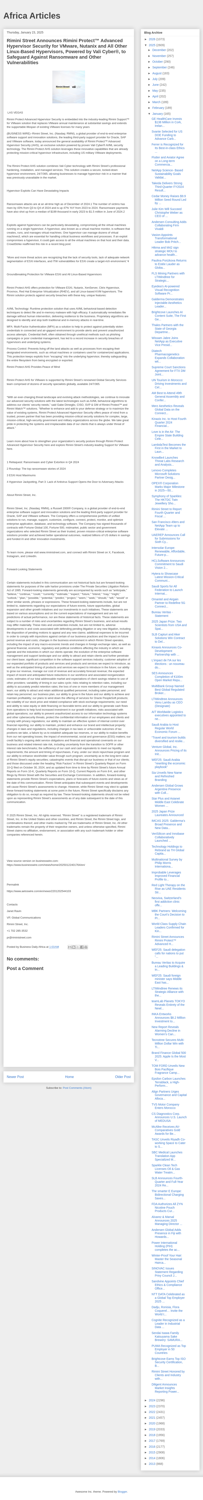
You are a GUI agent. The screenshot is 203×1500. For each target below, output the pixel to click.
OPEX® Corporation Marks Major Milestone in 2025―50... (168, 487)
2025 (152, 45)
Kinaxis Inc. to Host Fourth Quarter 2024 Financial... (169, 422)
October (158, 61)
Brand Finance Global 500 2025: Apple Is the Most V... (169, 1056)
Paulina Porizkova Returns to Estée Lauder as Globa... (169, 264)
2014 (152, 1458)
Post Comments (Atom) (77, 1087)
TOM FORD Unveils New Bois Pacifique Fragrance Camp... (168, 1069)
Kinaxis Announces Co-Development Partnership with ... (167, 651)
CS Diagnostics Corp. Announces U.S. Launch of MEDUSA (169, 1117)
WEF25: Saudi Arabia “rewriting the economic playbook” (168, 763)
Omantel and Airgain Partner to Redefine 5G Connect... (168, 603)
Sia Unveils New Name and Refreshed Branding (167, 776)
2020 (152, 1423)
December (159, 50)
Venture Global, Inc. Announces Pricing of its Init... (169, 750)
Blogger (122, 1491)
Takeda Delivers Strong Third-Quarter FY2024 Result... (168, 186)
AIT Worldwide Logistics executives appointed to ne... (169, 715)
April (155, 96)
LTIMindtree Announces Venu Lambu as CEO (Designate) (167, 702)
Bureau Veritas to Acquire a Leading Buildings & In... (168, 966)
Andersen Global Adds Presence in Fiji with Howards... (166, 1233)
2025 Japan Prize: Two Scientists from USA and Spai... (169, 625)
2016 (152, 1446)
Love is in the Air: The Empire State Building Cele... (167, 435)
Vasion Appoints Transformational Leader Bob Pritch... (166, 238)
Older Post (123, 1077)
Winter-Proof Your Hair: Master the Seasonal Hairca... (167, 1259)
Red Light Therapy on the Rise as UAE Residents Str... (169, 888)
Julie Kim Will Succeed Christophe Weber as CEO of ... (167, 212)
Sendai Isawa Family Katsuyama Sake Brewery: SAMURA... (167, 1336)
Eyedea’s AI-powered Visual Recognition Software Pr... (166, 290)
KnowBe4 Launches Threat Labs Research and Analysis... (168, 461)
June (155, 84)
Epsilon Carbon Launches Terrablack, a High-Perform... (168, 1082)
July (155, 79)
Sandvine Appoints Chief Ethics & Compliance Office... (168, 1285)
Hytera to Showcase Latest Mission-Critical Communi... (168, 577)
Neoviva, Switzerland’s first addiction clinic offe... (166, 901)
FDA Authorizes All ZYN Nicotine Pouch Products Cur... (167, 1207)
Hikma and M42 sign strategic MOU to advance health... (165, 251)
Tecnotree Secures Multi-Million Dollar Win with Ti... (168, 1043)
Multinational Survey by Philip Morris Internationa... (167, 863)
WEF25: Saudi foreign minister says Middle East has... (167, 979)
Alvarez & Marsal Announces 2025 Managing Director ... (167, 1220)
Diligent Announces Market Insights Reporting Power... (165, 1388)
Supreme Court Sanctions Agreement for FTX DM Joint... (168, 370)
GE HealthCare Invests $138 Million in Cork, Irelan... (167, 122)
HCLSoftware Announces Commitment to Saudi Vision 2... (168, 564)
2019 (152, 1429)
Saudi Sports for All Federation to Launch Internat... (167, 590)
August (157, 73)
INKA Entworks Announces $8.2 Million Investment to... (168, 1017)
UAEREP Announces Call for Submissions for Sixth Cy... (168, 538)
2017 (152, 1440)
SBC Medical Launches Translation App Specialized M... (167, 1156)
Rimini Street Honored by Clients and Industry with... (168, 1375)
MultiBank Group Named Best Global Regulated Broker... (168, 689)
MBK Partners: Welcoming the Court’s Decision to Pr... (169, 914)
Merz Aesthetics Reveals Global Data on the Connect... (168, 409)
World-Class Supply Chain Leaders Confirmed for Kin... (169, 927)
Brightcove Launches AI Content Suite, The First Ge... (169, 315)
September (159, 67)
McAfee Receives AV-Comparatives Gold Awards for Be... (166, 1130)
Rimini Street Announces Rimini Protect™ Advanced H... (168, 940)
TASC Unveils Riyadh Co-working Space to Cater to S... (169, 1143)
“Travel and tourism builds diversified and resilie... (169, 739)
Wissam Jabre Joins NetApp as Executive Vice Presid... (167, 341)
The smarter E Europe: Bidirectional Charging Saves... (168, 1194)
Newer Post (15, 1077)
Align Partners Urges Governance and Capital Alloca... (169, 1095)
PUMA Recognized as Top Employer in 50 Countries (169, 1349)
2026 (152, 39)
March (156, 102)
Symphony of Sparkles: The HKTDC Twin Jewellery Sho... (167, 499)
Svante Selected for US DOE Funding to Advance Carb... (167, 135)
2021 (152, 1417)
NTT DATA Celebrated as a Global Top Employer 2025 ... (168, 1297)
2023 (152, 1406)
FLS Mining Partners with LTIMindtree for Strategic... (168, 277)
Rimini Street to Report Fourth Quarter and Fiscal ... (167, 512)
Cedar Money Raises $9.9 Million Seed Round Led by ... (169, 199)
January (158, 113)
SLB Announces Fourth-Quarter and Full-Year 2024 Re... (167, 1181)
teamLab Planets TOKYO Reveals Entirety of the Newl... (168, 1004)
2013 (152, 1463)
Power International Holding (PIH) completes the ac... (166, 1246)
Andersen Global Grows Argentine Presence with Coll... (167, 789)
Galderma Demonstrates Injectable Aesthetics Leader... (168, 303)
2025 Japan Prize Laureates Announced (168, 813)
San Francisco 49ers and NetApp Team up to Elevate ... (168, 525)
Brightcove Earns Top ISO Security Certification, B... (169, 1362)
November (159, 56)
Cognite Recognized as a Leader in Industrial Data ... (168, 1323)
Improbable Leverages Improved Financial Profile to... (166, 876)
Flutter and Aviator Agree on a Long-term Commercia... (168, 161)
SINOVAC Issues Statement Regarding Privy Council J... (167, 1272)
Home (69, 1077)
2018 (152, 1435)
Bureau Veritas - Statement (162, 613)
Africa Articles (31, 15)
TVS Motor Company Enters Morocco (165, 1106)
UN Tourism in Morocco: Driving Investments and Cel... (169, 383)
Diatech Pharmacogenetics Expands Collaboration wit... (168, 356)
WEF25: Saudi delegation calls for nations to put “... (168, 953)
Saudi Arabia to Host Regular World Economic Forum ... (166, 728)
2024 (152, 1400)
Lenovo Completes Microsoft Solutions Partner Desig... (166, 474)
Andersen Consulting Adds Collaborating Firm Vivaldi (169, 225)
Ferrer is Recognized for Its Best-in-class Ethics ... (168, 148)
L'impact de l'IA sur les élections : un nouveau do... (168, 664)
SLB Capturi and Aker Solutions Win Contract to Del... (168, 638)
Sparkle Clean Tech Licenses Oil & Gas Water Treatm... (166, 1169)
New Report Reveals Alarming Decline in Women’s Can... (166, 1030)
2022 (152, 1412)
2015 (152, 1452)
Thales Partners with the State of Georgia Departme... (168, 328)
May (155, 90)
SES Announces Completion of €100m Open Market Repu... (167, 676)
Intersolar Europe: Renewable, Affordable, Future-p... (168, 551)
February (158, 107)
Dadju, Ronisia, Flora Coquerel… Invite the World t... (167, 1310)
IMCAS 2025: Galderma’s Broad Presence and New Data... (168, 824)
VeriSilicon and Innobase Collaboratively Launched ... (168, 837)
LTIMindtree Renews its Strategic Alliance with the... (168, 992)
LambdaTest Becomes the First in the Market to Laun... (169, 448)
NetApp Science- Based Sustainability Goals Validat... (167, 174)
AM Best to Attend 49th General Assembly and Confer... (168, 396)
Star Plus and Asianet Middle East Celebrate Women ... (168, 802)
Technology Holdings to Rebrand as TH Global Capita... (168, 850)
